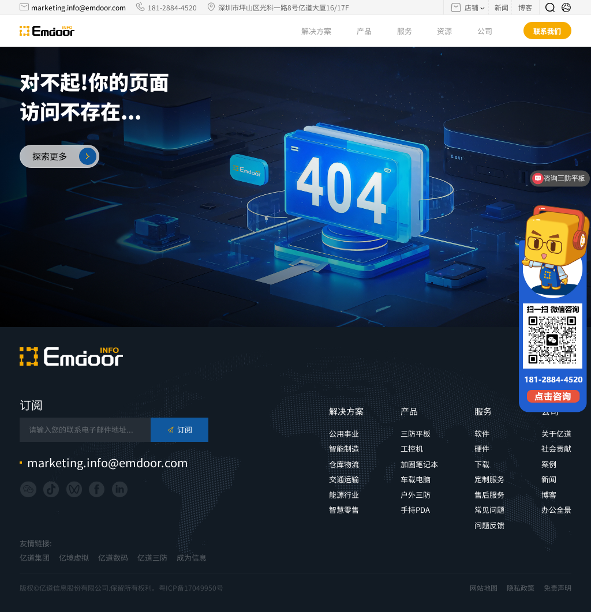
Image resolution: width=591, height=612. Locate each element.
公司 (490, 30)
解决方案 (322, 30)
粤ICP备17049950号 (191, 587)
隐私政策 (520, 587)
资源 (450, 30)
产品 (370, 30)
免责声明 (557, 587)
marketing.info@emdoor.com (78, 7)
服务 (410, 30)
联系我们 (547, 31)
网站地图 (484, 587)
